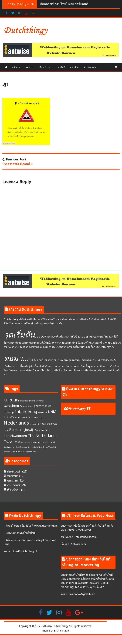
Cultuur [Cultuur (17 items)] (10, 400)
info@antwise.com (86, 537)
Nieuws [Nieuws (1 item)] (33, 424)
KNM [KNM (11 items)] (52, 411)
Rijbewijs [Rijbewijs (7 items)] (28, 430)
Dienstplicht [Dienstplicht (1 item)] (23, 401)
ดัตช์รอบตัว (90, 67)
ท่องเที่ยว (74, 67)
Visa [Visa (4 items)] (17, 442)
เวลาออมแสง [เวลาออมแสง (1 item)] (31, 452)
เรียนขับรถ (44, 67)
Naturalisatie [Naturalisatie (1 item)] (20, 417)
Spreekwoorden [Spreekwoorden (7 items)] (15, 436)
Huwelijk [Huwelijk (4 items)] (9, 412)
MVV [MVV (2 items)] (12, 417)
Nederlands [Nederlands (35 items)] (16, 423)
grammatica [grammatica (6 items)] (42, 406)
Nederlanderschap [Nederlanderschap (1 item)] (34, 417)
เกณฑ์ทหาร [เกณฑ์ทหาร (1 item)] (8, 452)
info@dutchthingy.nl (24, 551)
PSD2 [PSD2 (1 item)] (55, 424)
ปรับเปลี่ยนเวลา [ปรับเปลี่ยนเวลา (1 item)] (21, 447)
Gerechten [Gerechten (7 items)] (11, 406)
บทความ (29, 67)
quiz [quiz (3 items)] (6, 430)
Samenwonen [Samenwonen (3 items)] (42, 430)
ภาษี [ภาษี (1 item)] (42, 447)
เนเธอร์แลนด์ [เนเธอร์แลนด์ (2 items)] (19, 451)
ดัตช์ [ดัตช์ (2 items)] (53, 442)
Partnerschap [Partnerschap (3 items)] (44, 423)
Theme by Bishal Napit (55, 630)
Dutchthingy (76, 408)
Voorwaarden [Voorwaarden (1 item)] (26, 442)
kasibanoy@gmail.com (82, 594)
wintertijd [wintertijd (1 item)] (37, 442)
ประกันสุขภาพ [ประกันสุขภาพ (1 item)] (9, 447)
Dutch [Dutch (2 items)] (32, 400)
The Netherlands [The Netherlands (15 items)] (42, 435)
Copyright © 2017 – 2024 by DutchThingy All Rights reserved (55, 626)
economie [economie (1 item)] (40, 401)
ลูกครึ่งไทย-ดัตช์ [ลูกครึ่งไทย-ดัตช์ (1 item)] (50, 447)
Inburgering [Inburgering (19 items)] (26, 411)
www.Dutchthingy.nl (46, 525)
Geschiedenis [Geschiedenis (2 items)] (26, 406)
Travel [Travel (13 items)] (9, 441)
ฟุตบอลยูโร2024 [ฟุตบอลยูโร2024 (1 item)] (33, 447)
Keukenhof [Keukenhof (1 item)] (42, 412)
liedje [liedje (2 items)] (6, 417)
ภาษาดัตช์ (60, 67)
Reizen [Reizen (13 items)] (15, 429)
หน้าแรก (16, 67)
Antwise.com (78, 544)
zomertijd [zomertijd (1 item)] (46, 442)
